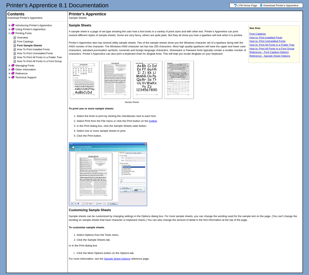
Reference (21, 73)
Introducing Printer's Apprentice (33, 25)
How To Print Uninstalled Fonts (35, 53)
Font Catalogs (25, 41)
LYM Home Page (247, 5)
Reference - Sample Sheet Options (269, 55)
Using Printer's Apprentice (30, 29)
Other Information (25, 69)
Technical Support (25, 77)
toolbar (153, 120)
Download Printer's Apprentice (280, 5)
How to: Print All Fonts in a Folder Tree (271, 44)
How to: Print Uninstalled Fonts (267, 41)
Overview (22, 37)
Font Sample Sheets (29, 45)
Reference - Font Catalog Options (269, 52)
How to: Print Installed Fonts (265, 37)
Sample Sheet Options (117, 258)
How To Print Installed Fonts (33, 49)
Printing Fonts (23, 33)
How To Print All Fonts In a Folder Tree (39, 57)
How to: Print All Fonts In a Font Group (271, 48)
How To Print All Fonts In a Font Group (39, 61)
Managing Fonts (24, 65)
